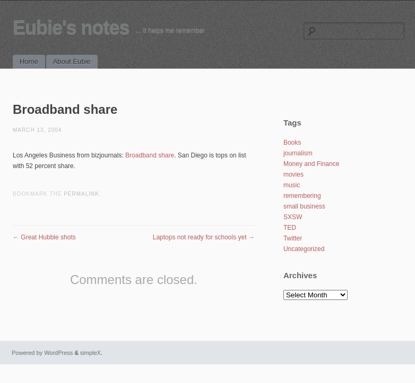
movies (293, 174)
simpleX (90, 352)
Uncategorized (303, 249)
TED (289, 227)
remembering (302, 195)
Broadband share (149, 155)
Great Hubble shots (44, 237)
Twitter (292, 238)
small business (304, 206)
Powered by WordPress (42, 352)
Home (29, 61)
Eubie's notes (71, 27)
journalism (298, 153)
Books (292, 142)
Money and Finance (311, 164)
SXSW (292, 217)
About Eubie (72, 61)
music (291, 185)
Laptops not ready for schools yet (204, 237)
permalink (81, 194)
